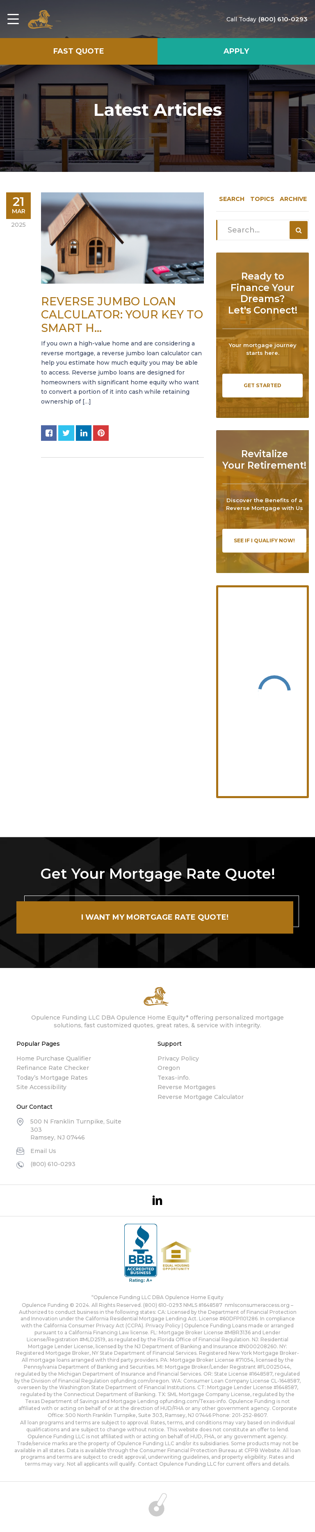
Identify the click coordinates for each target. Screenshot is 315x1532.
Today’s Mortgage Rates (52, 1077)
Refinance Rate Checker (52, 1068)
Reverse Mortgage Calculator (201, 1097)
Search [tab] (231, 199)
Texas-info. (174, 1077)
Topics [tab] (262, 199)
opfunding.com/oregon (139, 1381)
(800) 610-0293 (277, 19)
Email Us (43, 1151)
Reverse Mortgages (187, 1087)
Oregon (169, 1068)
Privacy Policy (178, 1058)
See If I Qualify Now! (264, 540)
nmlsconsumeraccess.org (257, 1305)
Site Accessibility (41, 1087)
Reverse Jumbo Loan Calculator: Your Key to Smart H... (122, 315)
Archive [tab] (293, 199)
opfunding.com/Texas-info (193, 1401)
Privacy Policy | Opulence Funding (188, 1325)
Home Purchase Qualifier (53, 1058)
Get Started (262, 385)
